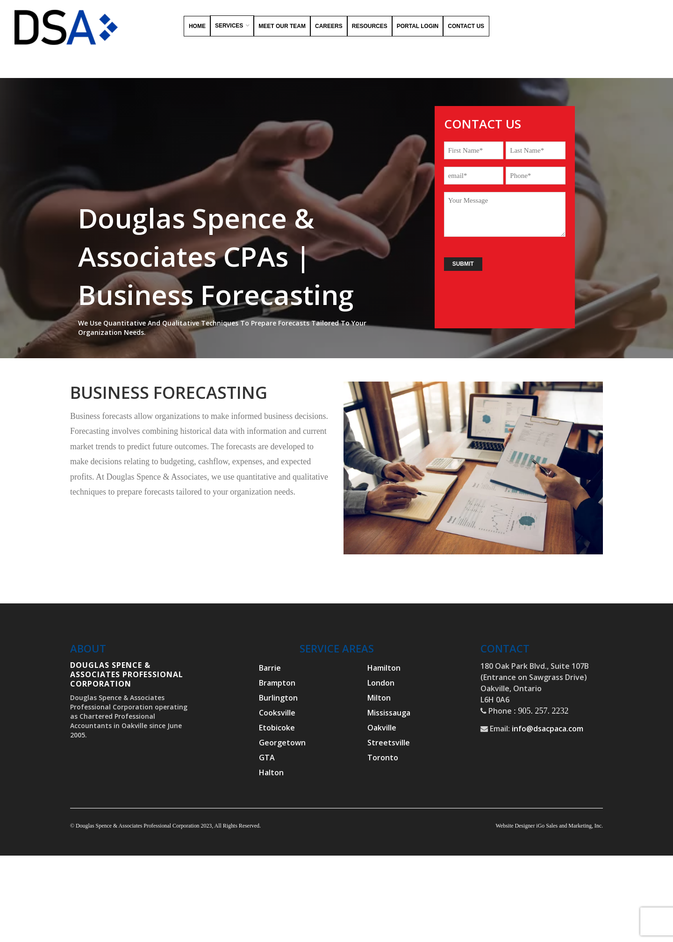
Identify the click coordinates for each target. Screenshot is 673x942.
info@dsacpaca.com (547, 728)
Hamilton (384, 668)
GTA (267, 757)
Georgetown (282, 742)
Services (229, 25)
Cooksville (277, 713)
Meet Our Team (282, 26)
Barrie (270, 668)
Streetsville (388, 742)
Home (197, 26)
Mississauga (388, 713)
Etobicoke (277, 727)
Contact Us (466, 26)
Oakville (381, 727)
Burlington (278, 698)
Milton (379, 698)
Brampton (277, 683)
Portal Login (418, 26)
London (380, 683)
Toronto (382, 757)
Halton (271, 772)
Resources (369, 26)
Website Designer (515, 825)
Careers (329, 26)
